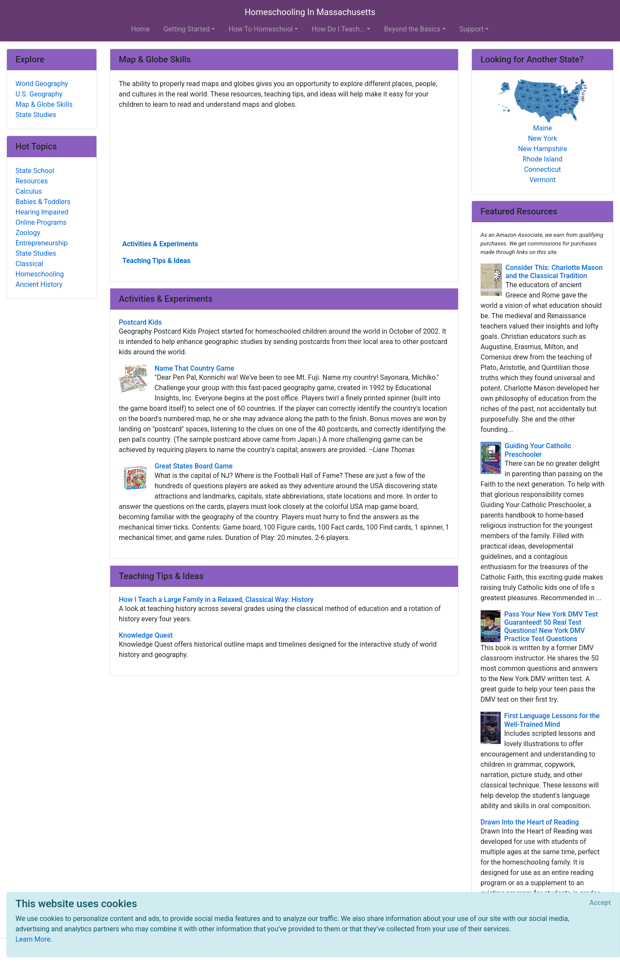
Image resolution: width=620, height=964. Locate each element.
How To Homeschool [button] (261, 29)
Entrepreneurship (42, 243)
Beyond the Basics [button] (412, 29)
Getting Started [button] (187, 29)
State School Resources (35, 176)
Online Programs (41, 222)
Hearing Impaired (42, 212)
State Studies (36, 115)
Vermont (543, 180)
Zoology (28, 233)
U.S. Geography (39, 94)
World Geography (42, 84)
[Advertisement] (284, 173)
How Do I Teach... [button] (338, 29)
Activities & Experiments (160, 244)
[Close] (600, 903)
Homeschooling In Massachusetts (310, 12)
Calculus (29, 191)
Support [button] (471, 29)
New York (542, 138)
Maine (542, 128)
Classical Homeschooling (40, 269)
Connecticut (542, 169)
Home (140, 29)
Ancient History (39, 284)
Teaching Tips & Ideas (156, 261)
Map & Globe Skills (44, 104)
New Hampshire (542, 149)
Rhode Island (542, 159)
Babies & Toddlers (43, 202)
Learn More (33, 939)
